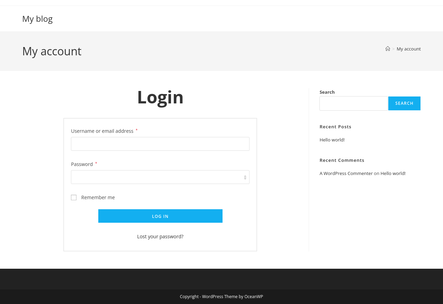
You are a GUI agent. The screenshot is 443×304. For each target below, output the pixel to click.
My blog (37, 18)
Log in (160, 216)
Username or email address (104, 130)
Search (327, 92)
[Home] (388, 49)
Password (84, 163)
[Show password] (244, 177)
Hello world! (332, 140)
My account (409, 49)
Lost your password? (160, 236)
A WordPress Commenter (346, 173)
